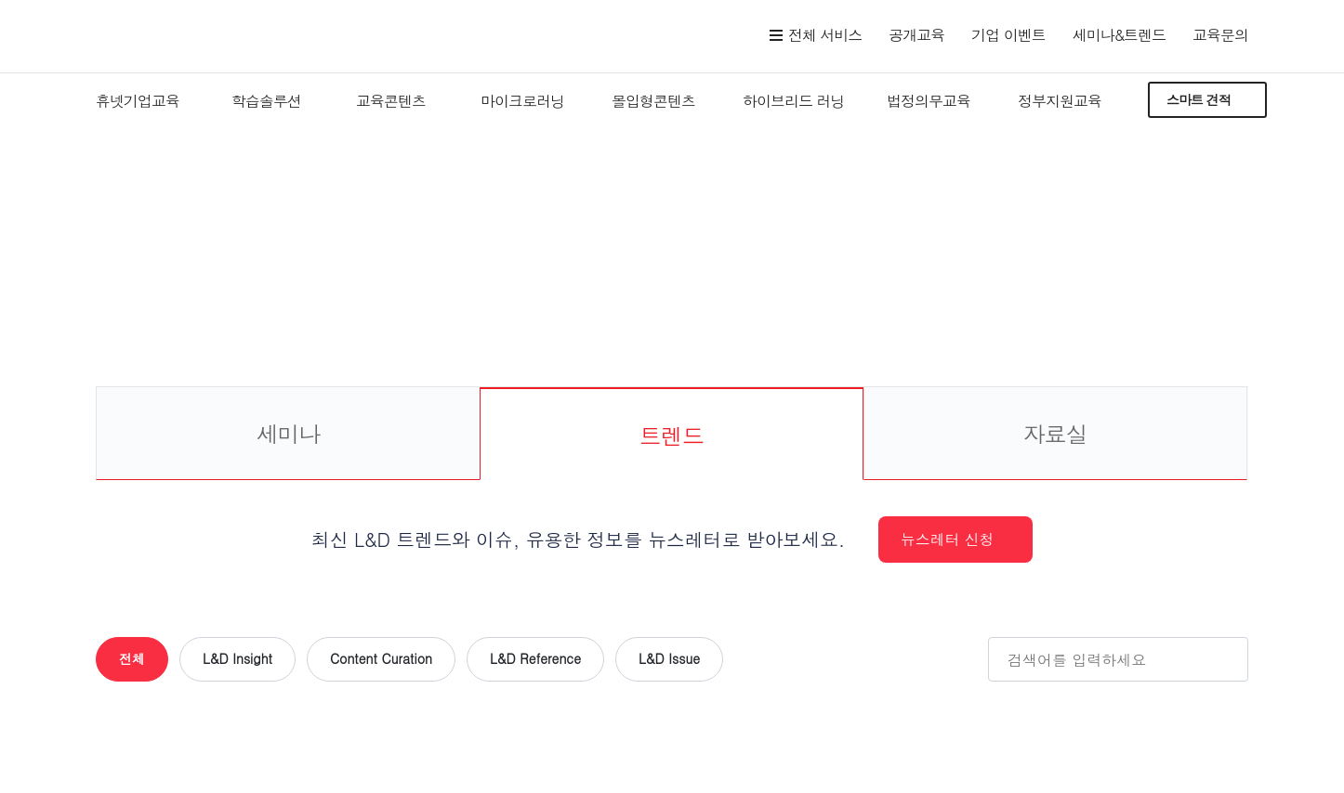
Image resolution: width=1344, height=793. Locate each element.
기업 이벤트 (1008, 35)
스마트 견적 (1198, 99)
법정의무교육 (928, 100)
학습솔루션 (266, 100)
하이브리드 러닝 (793, 100)
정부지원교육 (1059, 100)
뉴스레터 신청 (947, 539)
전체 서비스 (825, 35)
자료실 (1055, 433)
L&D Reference (535, 658)
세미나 (288, 433)
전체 (132, 658)
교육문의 (1220, 35)
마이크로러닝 (522, 100)
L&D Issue (669, 658)
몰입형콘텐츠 (653, 100)
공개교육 (916, 35)
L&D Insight (237, 658)
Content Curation (381, 658)
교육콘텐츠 (391, 100)
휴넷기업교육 (137, 100)
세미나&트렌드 (1119, 35)
